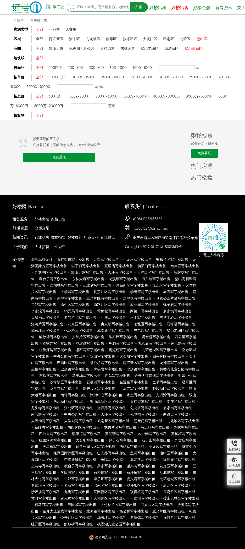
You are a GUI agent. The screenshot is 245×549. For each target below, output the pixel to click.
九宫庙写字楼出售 (152, 343)
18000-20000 (142, 77)
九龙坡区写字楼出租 (183, 421)
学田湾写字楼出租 (75, 472)
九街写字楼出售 (106, 259)
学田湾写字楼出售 (144, 292)
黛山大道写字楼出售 (87, 272)
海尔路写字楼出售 (156, 279)
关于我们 (20, 247)
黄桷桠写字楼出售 (111, 311)
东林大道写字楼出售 (88, 279)
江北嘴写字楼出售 (97, 285)
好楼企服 (201, 7)
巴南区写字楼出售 (71, 363)
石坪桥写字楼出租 (141, 472)
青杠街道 (107, 48)
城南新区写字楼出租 (113, 421)
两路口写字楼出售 (144, 311)
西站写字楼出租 (132, 447)
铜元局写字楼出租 (75, 498)
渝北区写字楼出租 (177, 485)
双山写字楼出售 (102, 356)
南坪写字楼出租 (73, 395)
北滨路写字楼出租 (100, 511)
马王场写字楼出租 (155, 427)
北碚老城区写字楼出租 (177, 479)
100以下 (55, 67)
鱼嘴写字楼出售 (165, 382)
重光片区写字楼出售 (102, 298)
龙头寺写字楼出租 (45, 408)
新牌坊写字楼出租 (48, 427)
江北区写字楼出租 (78, 408)
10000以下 (58, 77)
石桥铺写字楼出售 (100, 382)
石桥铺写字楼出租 (108, 472)
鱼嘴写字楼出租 (113, 459)
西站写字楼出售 (117, 376)
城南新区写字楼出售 (113, 330)
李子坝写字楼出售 (85, 266)
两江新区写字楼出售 (139, 363)
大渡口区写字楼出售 (153, 272)
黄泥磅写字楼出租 (119, 434)
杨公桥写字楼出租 (133, 511)
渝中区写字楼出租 (174, 453)
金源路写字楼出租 (111, 408)
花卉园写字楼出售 (82, 324)
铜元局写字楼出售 (78, 311)
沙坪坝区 (130, 39)
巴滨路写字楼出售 (75, 369)
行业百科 (91, 237)
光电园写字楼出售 (148, 330)
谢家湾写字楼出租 (141, 466)
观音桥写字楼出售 (156, 337)
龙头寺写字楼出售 (64, 388)
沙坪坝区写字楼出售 (66, 382)
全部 (39, 29)
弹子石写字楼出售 (177, 305)
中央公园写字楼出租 (80, 414)
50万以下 (56, 96)
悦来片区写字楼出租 (77, 518)
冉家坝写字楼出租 (144, 498)
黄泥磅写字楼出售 (123, 350)
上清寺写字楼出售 (133, 388)
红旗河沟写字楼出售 (55, 350)
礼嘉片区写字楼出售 (110, 292)
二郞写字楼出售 (43, 305)
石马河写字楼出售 (53, 376)
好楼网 (19, 20)
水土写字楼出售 (142, 317)
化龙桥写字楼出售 (78, 330)
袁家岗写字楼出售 (57, 343)
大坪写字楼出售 (120, 272)
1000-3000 (142, 67)
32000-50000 (38, 87)
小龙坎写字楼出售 (137, 259)
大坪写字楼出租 (113, 414)
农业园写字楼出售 (144, 305)
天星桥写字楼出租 (57, 447)
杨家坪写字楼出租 (111, 518)
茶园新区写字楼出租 (110, 492)
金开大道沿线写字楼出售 (154, 376)
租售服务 (20, 219)
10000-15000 (84, 77)
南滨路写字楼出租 (45, 414)
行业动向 (42, 237)
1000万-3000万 (167, 96)
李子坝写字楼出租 (108, 479)
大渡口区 (150, 39)
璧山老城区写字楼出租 (181, 498)
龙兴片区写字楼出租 (120, 427)
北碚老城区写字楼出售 (160, 350)
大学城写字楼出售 (75, 292)
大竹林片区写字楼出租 (118, 505)
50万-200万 (80, 96)
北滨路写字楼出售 (141, 369)
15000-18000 (112, 77)
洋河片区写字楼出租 (179, 518)
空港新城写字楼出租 (80, 459)
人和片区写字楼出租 (110, 498)
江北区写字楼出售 (166, 285)
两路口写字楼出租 (177, 414)
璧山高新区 (194, 48)
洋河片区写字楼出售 (47, 324)
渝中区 (74, 39)
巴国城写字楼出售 (64, 285)
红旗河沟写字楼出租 (55, 440)
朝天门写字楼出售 (151, 266)
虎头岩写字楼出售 (108, 369)
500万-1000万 (136, 96)
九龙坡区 (93, 39)
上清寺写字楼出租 (45, 466)
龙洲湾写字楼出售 (174, 363)
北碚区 (185, 39)
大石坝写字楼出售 (133, 356)
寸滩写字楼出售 (113, 317)
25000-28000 (200, 77)
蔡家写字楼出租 (109, 466)
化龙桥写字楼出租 (144, 408)
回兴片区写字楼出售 (168, 356)
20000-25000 (171, 77)
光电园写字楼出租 (144, 414)
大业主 (71, 29)
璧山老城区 (150, 48)
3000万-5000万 (199, 96)
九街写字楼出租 (76, 492)
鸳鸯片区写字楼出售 (172, 259)
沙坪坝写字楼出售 (137, 298)
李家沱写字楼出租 (86, 434)
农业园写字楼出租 (152, 434)
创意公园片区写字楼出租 (95, 447)
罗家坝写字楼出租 (45, 485)
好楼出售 (180, 7)
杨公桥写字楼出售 (104, 363)
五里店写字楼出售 (118, 266)
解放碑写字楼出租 (78, 524)
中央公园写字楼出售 (69, 356)
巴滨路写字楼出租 (111, 453)
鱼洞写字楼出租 (142, 453)
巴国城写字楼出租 (81, 505)
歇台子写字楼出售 (53, 279)
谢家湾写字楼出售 (90, 350)
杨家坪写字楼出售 (45, 330)
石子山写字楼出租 (156, 440)
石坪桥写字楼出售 (181, 324)
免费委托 (59, 157)
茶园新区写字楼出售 (168, 388)
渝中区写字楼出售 (75, 305)
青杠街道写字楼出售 (73, 259)
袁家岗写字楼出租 (177, 408)
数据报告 (58, 237)
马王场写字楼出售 (86, 376)
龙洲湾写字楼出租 (170, 395)
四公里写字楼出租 (53, 434)
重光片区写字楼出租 (168, 511)
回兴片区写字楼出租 (157, 505)
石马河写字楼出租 (48, 505)
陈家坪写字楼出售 (123, 337)
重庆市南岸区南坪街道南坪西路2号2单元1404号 (171, 238)
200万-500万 (106, 96)
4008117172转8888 (147, 219)
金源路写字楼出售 (133, 382)
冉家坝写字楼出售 (115, 324)
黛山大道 (56, 48)
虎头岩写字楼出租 (141, 479)
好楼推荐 (75, 237)
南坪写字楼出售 (69, 298)
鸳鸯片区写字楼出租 (179, 492)
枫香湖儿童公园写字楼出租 (118, 524)
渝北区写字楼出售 (148, 324)
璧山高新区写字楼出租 (108, 401)
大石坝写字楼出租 (90, 440)
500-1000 (118, 67)
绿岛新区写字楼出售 (132, 285)
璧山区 (201, 39)
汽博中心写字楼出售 (176, 317)
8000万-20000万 (49, 106)
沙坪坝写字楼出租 (45, 492)
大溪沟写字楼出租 (45, 421)
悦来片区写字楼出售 (99, 388)
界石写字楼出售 (175, 292)
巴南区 (168, 39)
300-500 (96, 67)
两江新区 (56, 39)
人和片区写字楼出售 (88, 337)
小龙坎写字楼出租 (163, 447)
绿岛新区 (171, 48)
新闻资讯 (223, 7)
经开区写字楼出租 (45, 524)
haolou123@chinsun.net (150, 228)
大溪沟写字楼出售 (45, 317)
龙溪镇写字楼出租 (144, 518)
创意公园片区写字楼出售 (175, 298)
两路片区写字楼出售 (110, 305)
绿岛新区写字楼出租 (179, 459)
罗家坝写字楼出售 (177, 311)
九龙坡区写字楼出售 (50, 272)
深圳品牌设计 (42, 259)
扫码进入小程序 (211, 255)
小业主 (54, 29)
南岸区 (111, 39)
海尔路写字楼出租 (144, 459)
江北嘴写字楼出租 (174, 472)
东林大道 (127, 48)
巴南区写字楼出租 (108, 485)
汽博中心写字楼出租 (106, 395)
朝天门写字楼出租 (148, 421)
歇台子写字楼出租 (78, 466)
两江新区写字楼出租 (69, 401)
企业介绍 (58, 247)
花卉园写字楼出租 (174, 466)
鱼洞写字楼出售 (121, 343)
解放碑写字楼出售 (53, 337)
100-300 (75, 67)
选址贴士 (108, 237)
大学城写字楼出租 (78, 421)
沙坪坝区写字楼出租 (143, 485)
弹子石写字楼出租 (123, 440)
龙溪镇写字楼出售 (123, 279)
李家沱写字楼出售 (45, 311)
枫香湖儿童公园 (81, 48)
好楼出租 (158, 7)
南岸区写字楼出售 (184, 266)
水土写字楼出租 (139, 395)
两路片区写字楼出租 (83, 427)
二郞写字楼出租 (76, 479)
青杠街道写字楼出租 (146, 401)
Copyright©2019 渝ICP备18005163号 (153, 247)
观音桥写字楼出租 (144, 492)
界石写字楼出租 (76, 485)
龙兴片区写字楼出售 (80, 317)
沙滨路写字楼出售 (90, 343)
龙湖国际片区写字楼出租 (73, 453)
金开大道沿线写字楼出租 (62, 511)
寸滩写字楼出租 (43, 498)
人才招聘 (42, 247)
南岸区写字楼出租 (181, 401)
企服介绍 (42, 228)
